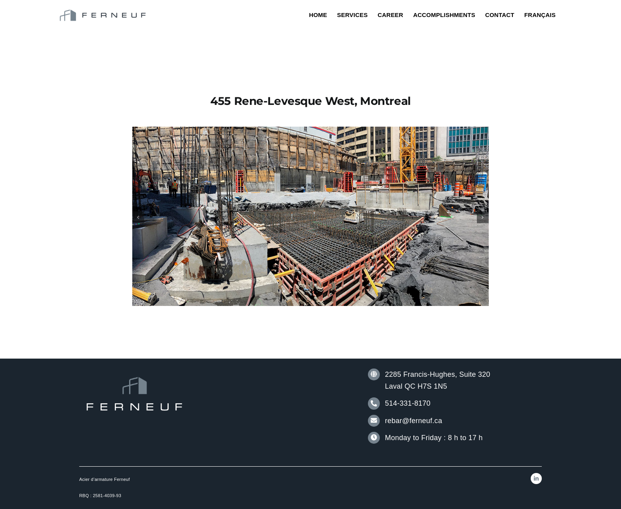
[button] (138, 217)
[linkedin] (536, 478)
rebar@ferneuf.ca (413, 421)
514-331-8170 (408, 403)
